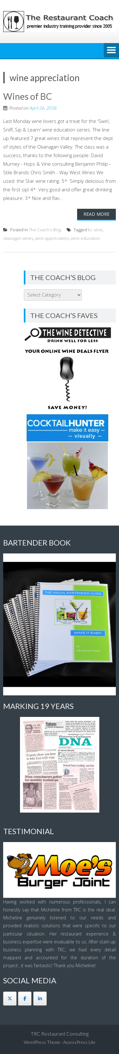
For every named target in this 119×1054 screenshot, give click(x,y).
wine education (85, 238)
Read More (96, 214)
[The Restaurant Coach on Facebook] (24, 999)
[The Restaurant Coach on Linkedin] (40, 999)
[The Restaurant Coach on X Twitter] (10, 999)
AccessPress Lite (79, 1042)
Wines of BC (27, 96)
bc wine (95, 230)
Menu (111, 50)
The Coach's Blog (45, 230)
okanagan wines (18, 238)
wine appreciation (52, 238)
